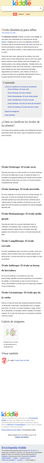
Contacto (20, 460)
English (28, 14)
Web (15, 14)
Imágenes (21, 14)
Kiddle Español (6, 458)
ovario (31, 44)
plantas (4, 42)
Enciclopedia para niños (9, 33)
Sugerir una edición (21, 437)
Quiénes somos (25, 458)
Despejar (36, 8)
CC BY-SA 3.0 (32, 450)
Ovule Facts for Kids (22, 360)
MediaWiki (32, 456)
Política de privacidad (8, 460)
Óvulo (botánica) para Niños (11, 430)
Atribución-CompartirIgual (16, 425)
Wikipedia (5, 456)
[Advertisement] (22, 21)
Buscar (40, 8)
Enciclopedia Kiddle (14, 447)
